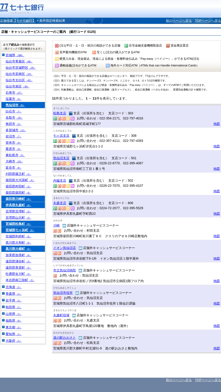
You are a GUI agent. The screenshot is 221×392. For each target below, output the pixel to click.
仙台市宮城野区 (21, 67)
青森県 (14, 294)
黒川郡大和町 (18, 242)
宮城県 (15, 55)
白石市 (14, 111)
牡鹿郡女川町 (18, 274)
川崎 (56, 225)
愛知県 (14, 334)
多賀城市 (16, 130)
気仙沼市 (15, 105)
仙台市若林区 (19, 74)
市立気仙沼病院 (64, 270)
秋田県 (14, 307)
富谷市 (14, 167)
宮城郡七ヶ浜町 (20, 230)
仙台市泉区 (17, 86)
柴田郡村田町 (18, 186)
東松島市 (15, 155)
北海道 (14, 287)
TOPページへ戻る (208, 20)
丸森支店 (59, 203)
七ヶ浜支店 (61, 135)
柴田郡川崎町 (18, 199)
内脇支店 (59, 180)
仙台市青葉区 (19, 61)
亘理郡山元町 (18, 217)
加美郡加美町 (18, 255)
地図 (216, 124)
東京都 (14, 327)
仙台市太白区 (19, 80)
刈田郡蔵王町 (18, 174)
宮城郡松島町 (18, 224)
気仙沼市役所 (63, 293)
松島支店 (59, 113)
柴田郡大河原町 (20, 180)
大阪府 (14, 340)
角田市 (14, 124)
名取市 (14, 117)
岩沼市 (14, 136)
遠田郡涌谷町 (18, 261)
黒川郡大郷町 (18, 249)
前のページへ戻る (179, 20)
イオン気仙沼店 (64, 248)
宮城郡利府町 (18, 236)
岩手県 (14, 300)
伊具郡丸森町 (18, 205)
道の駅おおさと (64, 337)
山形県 (14, 314)
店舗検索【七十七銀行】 (18, 20)
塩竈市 (14, 99)
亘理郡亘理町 (18, 211)
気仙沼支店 (61, 158)
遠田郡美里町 (18, 267)
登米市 (14, 142)
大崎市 (14, 161)
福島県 (14, 320)
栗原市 (14, 149)
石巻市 (14, 92)
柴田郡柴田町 (18, 192)
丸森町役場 (61, 315)
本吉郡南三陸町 (20, 280)
